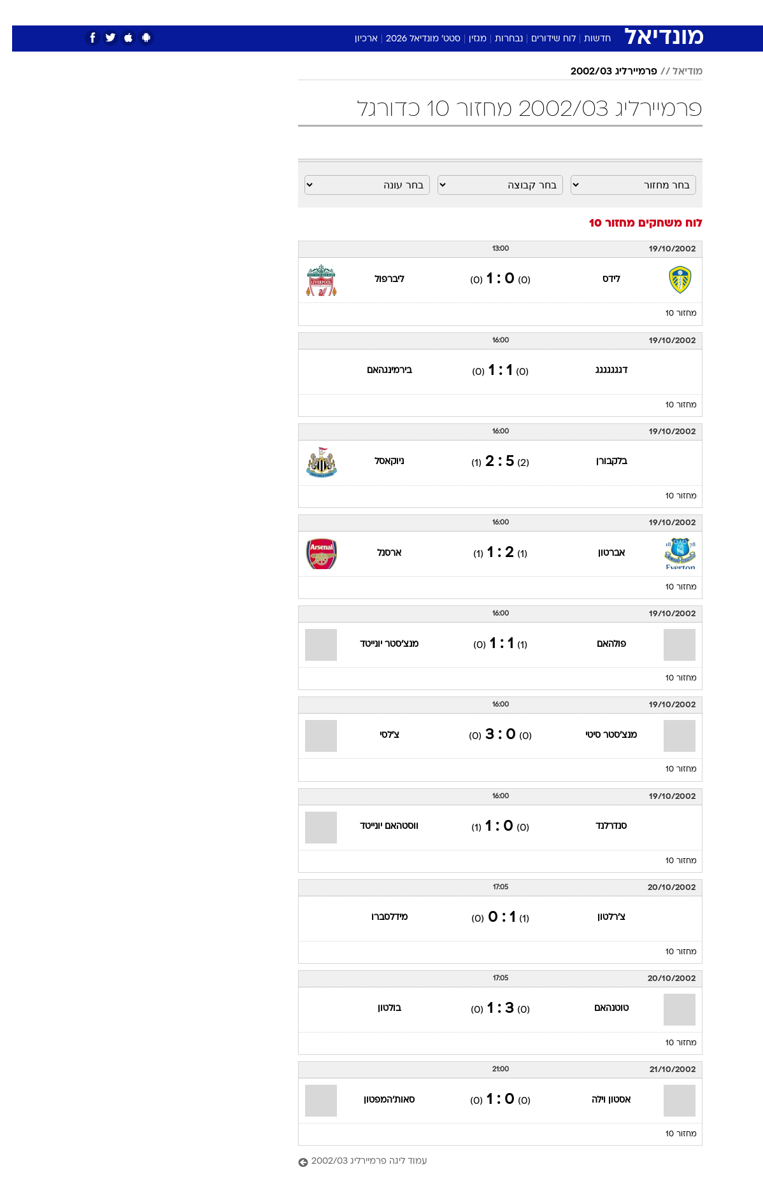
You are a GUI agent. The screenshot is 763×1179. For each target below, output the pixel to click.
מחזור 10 (669, 314)
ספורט (568, 12)
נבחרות (497, 39)
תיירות (305, 12)
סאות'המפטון (377, 1100)
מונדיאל (526, 12)
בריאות (345, 12)
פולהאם (599, 644)
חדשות (607, 12)
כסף (414, 12)
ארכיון (354, 39)
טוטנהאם (599, 1009)
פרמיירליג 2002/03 (602, 72)
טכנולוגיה (261, 12)
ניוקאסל (377, 462)
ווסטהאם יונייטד (377, 826)
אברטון (599, 553)
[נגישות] (17, 12)
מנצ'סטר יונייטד (377, 644)
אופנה (218, 12)
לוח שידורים (541, 39)
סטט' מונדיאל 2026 (411, 39)
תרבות (484, 12)
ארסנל (377, 553)
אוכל (382, 12)
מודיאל (675, 72)
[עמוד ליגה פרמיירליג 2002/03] (488, 1162)
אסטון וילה (599, 1100)
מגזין (465, 39)
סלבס (447, 12)
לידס (599, 280)
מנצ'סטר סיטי (599, 735)
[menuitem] (600, 12)
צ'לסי (377, 735)
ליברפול (377, 280)
